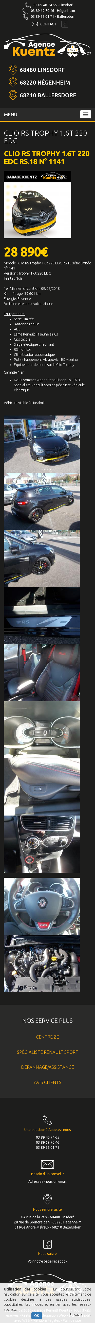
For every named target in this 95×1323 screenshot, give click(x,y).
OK (36, 1316)
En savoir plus (80, 1315)
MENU (10, 114)
